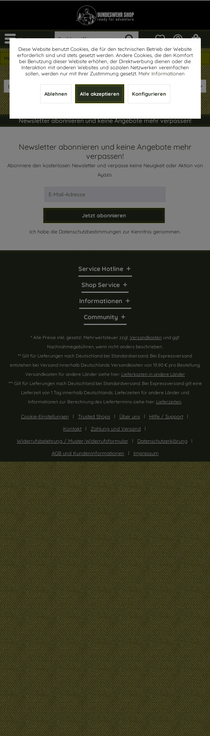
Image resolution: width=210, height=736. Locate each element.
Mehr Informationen (161, 73)
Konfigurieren (149, 94)
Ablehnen (55, 94)
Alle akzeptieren (99, 94)
